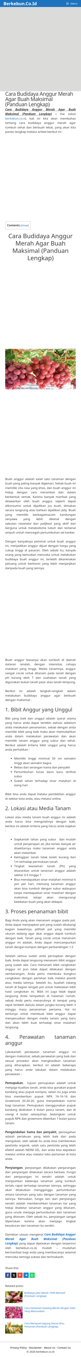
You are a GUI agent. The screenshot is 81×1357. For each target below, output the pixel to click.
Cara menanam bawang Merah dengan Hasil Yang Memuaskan (49, 1309)
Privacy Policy (18, 1347)
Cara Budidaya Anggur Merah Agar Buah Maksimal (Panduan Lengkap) (40, 1238)
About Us (49, 1347)
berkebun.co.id (15, 118)
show (24, 225)
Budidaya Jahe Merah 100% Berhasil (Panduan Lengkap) (44, 1294)
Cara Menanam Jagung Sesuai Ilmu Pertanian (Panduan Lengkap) (44, 1325)
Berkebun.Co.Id (20, 3)
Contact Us (64, 1347)
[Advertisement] (40, 49)
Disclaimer (35, 1347)
